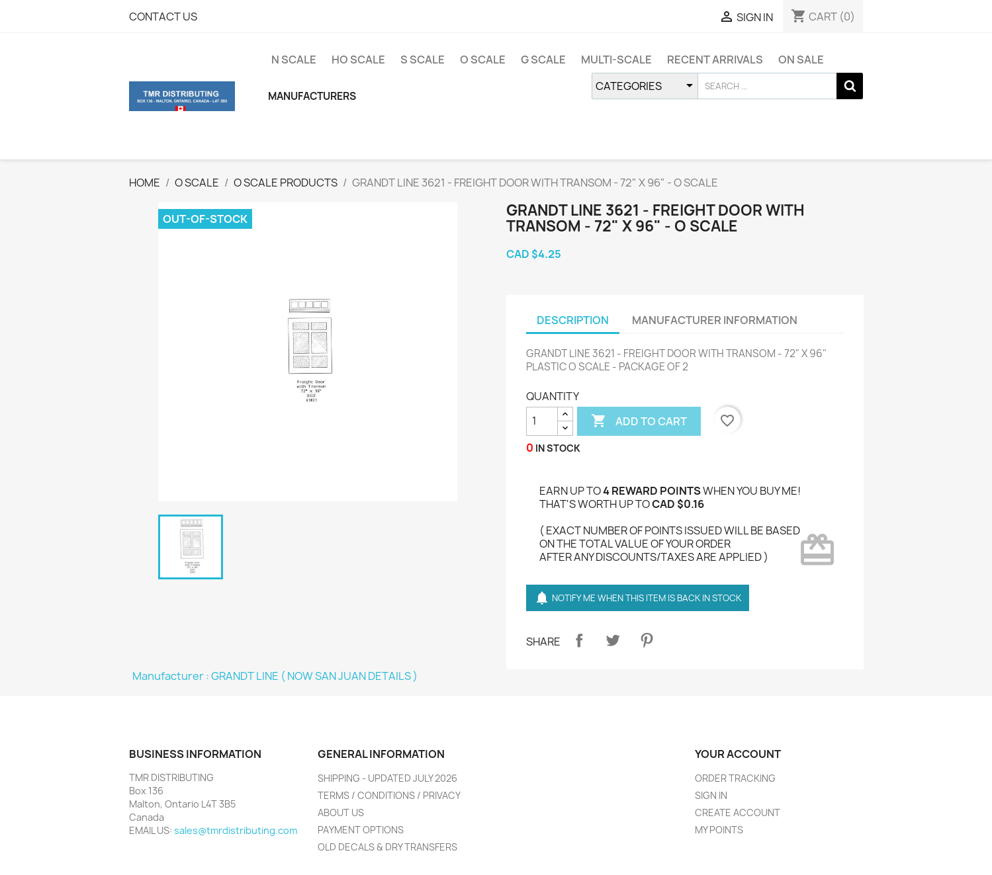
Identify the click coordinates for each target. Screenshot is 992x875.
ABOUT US (341, 812)
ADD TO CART (639, 421)
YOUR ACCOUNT (738, 754)
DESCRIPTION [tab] (573, 320)
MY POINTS (719, 829)
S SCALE (422, 59)
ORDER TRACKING (735, 778)
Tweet (613, 640)
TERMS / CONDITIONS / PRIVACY (389, 795)
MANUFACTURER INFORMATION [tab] (714, 320)
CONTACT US (163, 16)
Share (579, 640)
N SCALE (293, 59)
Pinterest (646, 640)
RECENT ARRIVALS (715, 59)
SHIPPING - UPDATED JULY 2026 (387, 778)
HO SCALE (358, 59)
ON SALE (801, 59)
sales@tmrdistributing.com (235, 830)
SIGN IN (711, 795)
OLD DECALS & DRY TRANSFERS (387, 847)
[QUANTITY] (542, 421)
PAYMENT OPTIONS (361, 829)
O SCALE (483, 59)
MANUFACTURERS (312, 96)
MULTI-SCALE (616, 59)
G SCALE (543, 59)
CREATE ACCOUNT (737, 812)
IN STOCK (557, 448)
